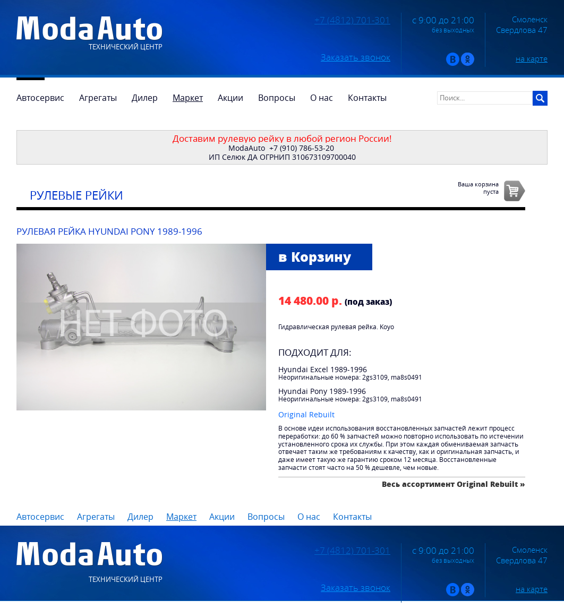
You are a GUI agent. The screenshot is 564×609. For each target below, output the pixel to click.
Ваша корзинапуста (478, 187)
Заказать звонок (355, 57)
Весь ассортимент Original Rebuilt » (453, 484)
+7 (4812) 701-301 (352, 20)
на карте (532, 58)
